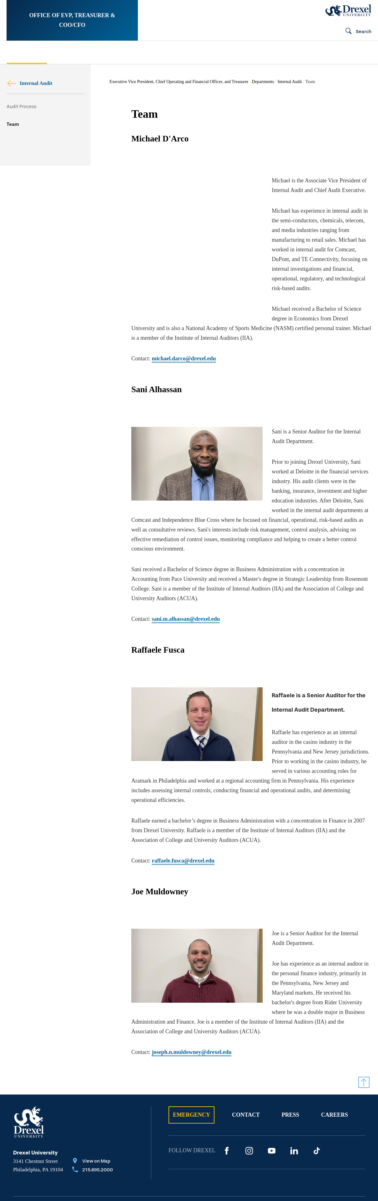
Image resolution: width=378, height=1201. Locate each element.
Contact (246, 1057)
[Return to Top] (364, 1024)
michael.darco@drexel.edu (184, 329)
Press (290, 1057)
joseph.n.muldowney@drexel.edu (191, 994)
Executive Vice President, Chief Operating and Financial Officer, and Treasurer (178, 81)
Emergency (191, 1057)
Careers (334, 1057)
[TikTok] (316, 1092)
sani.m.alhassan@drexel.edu (186, 580)
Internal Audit (29, 83)
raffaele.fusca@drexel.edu (183, 812)
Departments (263, 81)
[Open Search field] (355, 31)
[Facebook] (226, 1092)
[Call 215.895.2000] (92, 1112)
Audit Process (21, 106)
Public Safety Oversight (241, 52)
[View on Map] (92, 1103)
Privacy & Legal (137, 1159)
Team (13, 124)
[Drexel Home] (348, 10)
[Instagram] (249, 1092)
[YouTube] (271, 1092)
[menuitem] (40, 52)
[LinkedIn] (294, 1092)
